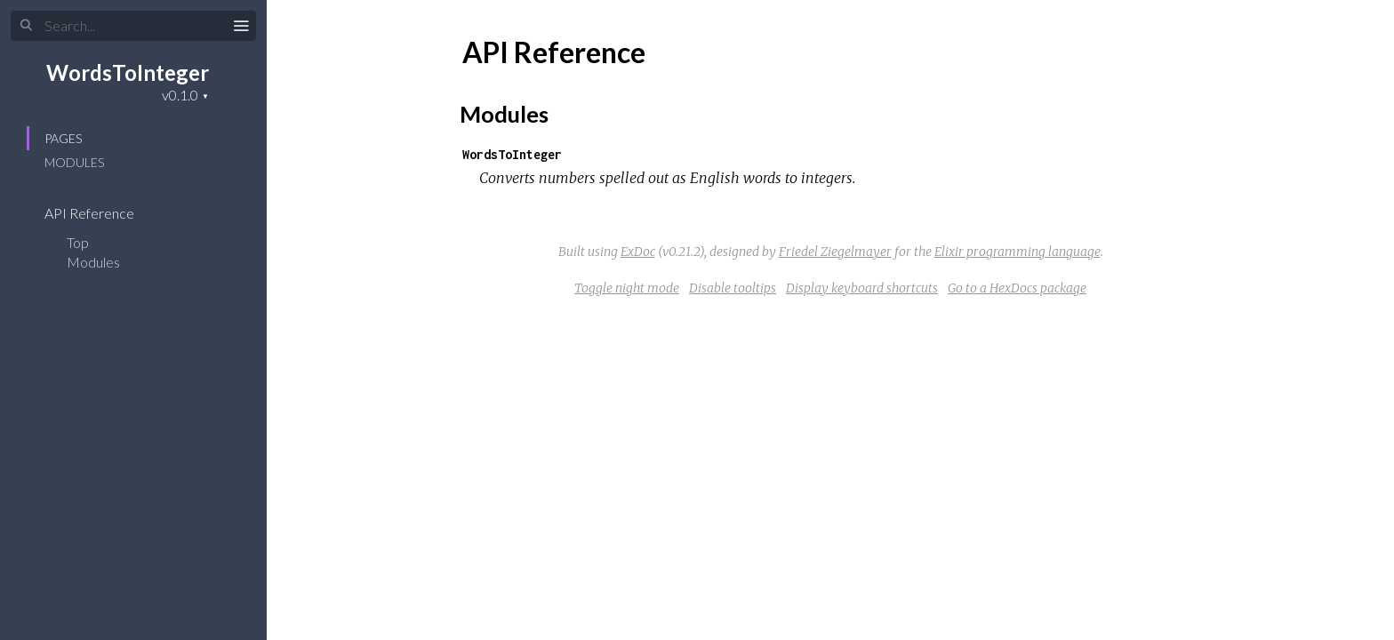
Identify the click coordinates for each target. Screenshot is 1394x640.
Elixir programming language (1017, 252)
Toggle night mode (626, 288)
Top (78, 242)
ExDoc (638, 252)
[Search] (133, 26)
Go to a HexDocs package (1017, 288)
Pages (63, 138)
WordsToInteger (127, 72)
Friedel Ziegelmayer (835, 252)
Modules (74, 162)
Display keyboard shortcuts (862, 288)
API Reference (100, 212)
